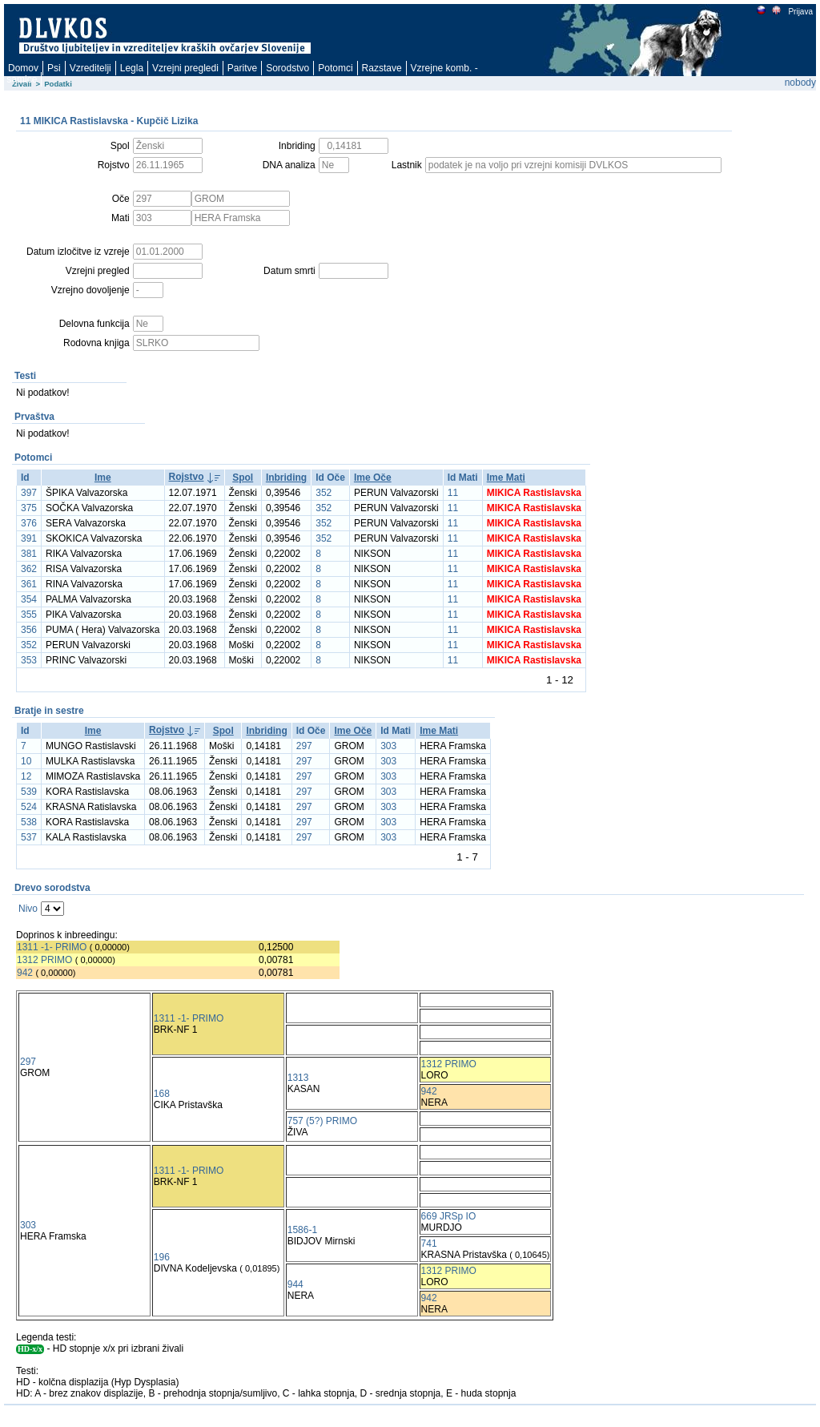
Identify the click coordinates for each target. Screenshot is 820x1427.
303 (388, 746)
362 (29, 568)
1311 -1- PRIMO (51, 947)
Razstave (382, 68)
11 (453, 492)
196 (162, 1257)
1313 (298, 1077)
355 (29, 614)
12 (26, 776)
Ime (102, 477)
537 (29, 837)
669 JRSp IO (448, 1216)
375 (29, 508)
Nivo (28, 908)
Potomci (335, 68)
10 (26, 761)
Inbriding (286, 477)
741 (429, 1243)
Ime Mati (506, 477)
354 (29, 599)
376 (29, 523)
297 (304, 746)
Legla (131, 68)
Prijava (800, 11)
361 (29, 584)
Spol (242, 477)
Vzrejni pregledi (185, 68)
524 (29, 806)
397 (29, 492)
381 (29, 553)
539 (29, 791)
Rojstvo (186, 476)
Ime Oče (373, 477)
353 (29, 660)
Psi (54, 68)
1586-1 (302, 1230)
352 (324, 492)
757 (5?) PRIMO (322, 1121)
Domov (23, 68)
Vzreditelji (90, 68)
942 (25, 972)
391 (29, 538)
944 (295, 1284)
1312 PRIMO (44, 959)
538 (29, 822)
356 (29, 629)
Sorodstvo (287, 68)
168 (162, 1093)
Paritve (242, 68)
